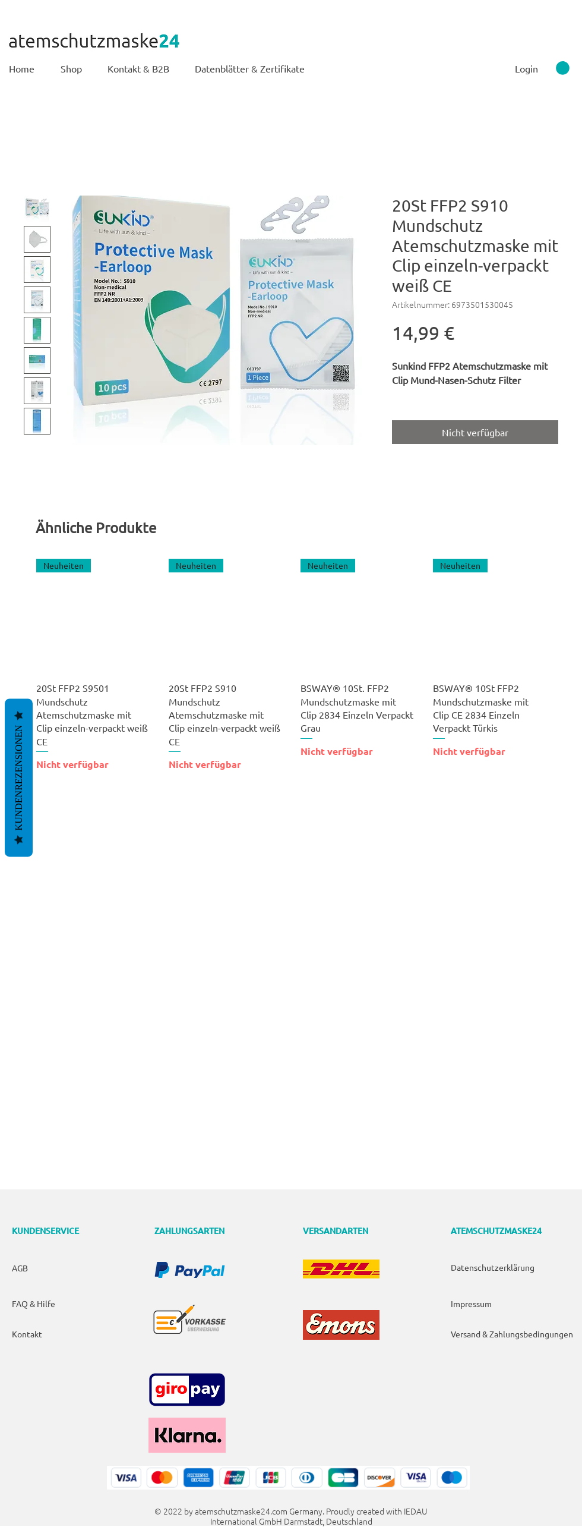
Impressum (471, 1303)
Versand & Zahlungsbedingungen (512, 1333)
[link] (563, 68)
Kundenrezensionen (19, 777)
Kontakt (27, 1333)
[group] (291, 665)
